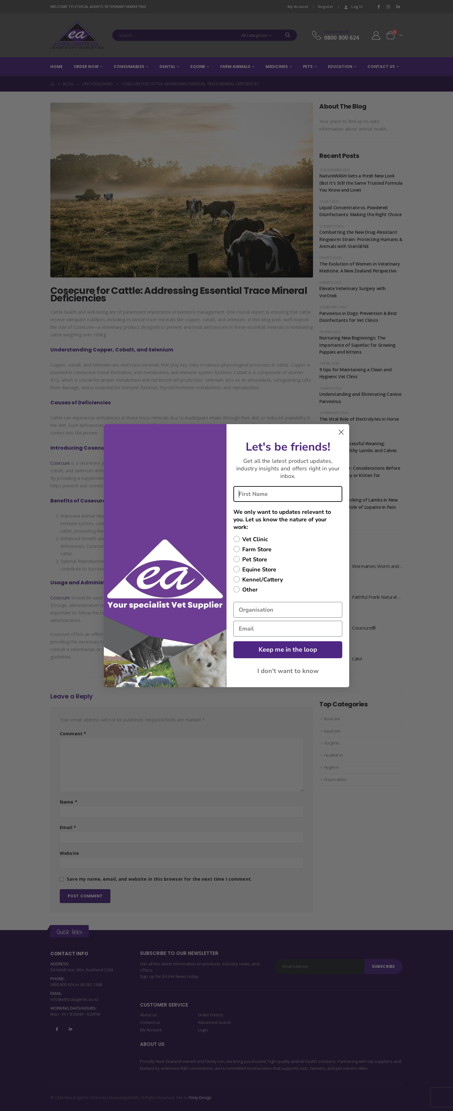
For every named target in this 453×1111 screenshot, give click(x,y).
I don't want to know (288, 671)
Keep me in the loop (288, 649)
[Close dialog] (341, 432)
